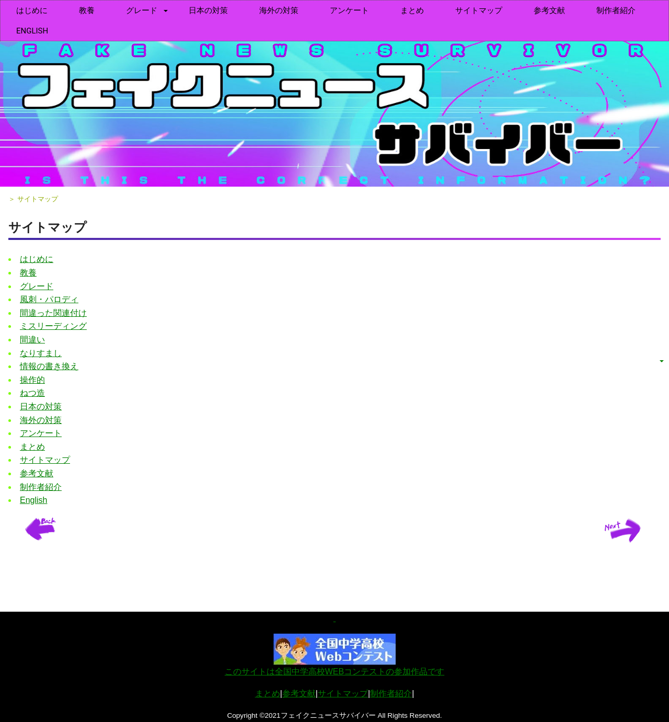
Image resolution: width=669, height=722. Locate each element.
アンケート (349, 10)
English (32, 31)
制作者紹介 (391, 693)
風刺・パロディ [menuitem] (49, 299)
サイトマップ (478, 10)
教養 (87, 10)
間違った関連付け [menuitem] (53, 312)
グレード (141, 10)
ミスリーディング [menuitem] (53, 326)
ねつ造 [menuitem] (32, 392)
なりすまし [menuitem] (41, 353)
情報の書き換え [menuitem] (49, 366)
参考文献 (299, 693)
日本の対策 (208, 10)
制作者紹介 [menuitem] (616, 10)
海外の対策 (278, 10)
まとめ (412, 10)
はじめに (32, 10)
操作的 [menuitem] (32, 379)
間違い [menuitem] (32, 339)
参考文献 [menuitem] (549, 10)
